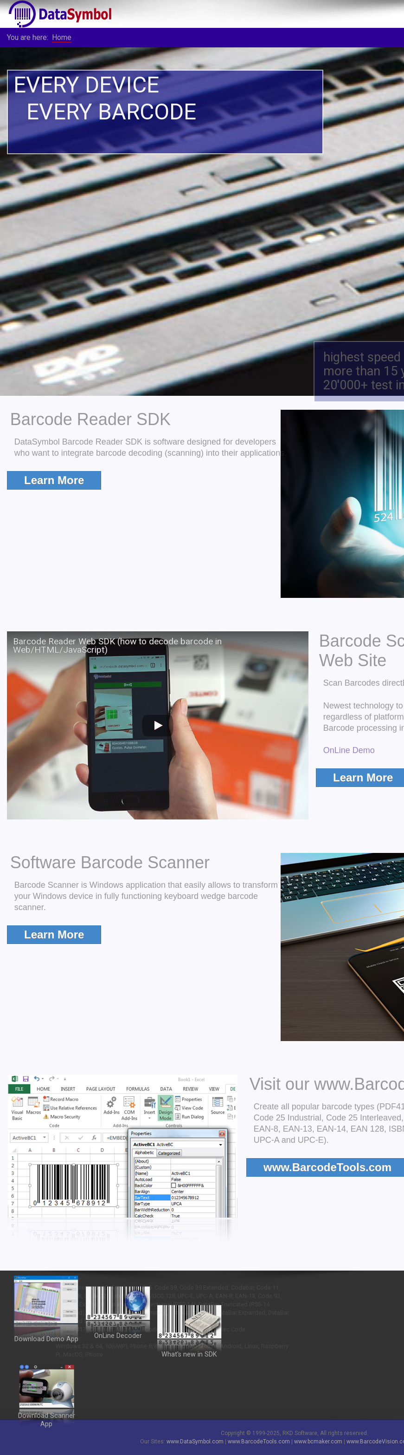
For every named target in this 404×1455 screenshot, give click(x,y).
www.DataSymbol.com (195, 1441)
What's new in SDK (189, 1354)
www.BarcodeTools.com (259, 1441)
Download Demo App (46, 1337)
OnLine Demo (365, 750)
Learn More (54, 480)
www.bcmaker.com (318, 1441)
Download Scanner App (46, 1420)
